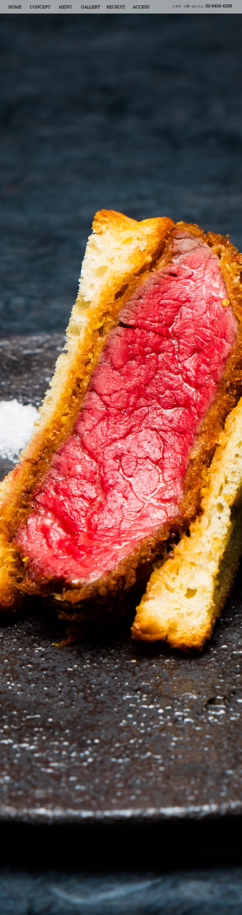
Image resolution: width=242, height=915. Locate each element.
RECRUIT (115, 7)
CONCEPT (40, 7)
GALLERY (90, 7)
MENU (65, 7)
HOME (14, 7)
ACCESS (141, 7)
